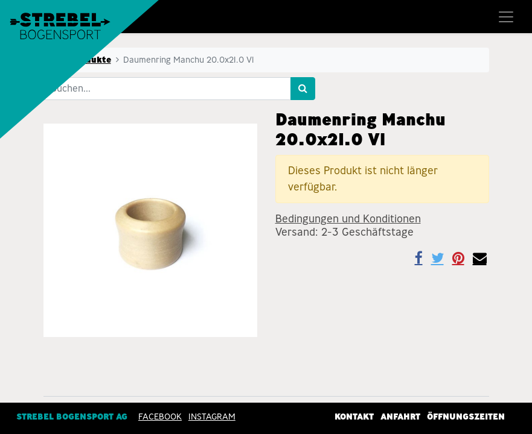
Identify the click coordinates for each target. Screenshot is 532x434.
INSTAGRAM (212, 416)
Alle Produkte (81, 59)
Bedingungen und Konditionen (348, 218)
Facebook (160, 416)
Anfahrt (400, 416)
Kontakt (354, 416)
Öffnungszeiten (466, 416)
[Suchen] (302, 88)
